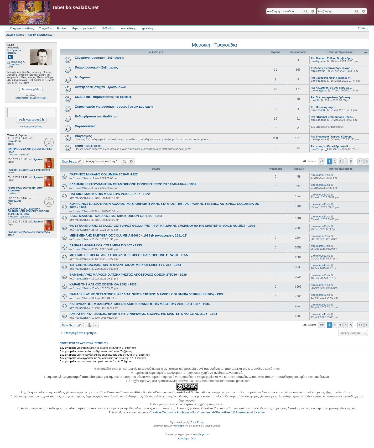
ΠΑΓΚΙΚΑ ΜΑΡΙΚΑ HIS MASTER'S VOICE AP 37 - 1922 (109, 194)
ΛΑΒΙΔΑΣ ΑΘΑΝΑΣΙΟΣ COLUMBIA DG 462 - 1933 (105, 245)
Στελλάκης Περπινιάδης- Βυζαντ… (332, 68)
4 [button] (345, 161)
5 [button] (351, 161)
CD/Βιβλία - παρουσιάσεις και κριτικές (103, 97)
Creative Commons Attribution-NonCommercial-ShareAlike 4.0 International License (207, 412)
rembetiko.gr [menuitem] (128, 28)
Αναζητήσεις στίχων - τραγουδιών (100, 87)
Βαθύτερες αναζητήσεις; (31, 126)
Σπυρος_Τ (322, 149)
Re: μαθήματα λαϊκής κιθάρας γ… (331, 77)
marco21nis (14, 141)
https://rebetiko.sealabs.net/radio (31, 98)
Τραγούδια (45, 28)
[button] (321, 161)
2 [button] (335, 161)
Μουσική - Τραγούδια (214, 44)
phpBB (178, 425)
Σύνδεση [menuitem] (363, 28)
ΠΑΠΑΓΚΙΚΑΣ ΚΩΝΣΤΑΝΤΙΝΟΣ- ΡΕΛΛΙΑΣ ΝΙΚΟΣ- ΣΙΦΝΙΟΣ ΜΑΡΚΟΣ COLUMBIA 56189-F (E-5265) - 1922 (146, 294)
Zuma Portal (196, 422)
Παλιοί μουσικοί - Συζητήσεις (96, 67)
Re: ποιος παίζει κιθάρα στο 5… (330, 146)
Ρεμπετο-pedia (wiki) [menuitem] (84, 28)
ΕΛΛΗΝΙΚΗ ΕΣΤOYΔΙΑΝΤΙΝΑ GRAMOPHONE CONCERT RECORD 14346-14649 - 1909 (132, 184)
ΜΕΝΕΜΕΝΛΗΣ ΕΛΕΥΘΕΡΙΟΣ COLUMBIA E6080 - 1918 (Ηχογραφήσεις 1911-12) (128, 235)
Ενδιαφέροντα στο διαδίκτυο (96, 116)
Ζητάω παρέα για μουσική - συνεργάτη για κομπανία (114, 106)
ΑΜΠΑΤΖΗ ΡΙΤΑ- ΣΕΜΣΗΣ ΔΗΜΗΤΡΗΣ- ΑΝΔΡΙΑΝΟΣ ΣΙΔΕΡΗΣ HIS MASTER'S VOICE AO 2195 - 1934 (143, 314)
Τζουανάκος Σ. (15, 64)
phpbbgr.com (202, 434)
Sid (318, 100)
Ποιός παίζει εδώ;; (88, 146)
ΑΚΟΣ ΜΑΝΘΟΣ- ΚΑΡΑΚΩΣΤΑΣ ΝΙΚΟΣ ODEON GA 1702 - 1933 (115, 216)
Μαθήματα (82, 77)
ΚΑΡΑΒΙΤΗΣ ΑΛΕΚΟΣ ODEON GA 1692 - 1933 (102, 284)
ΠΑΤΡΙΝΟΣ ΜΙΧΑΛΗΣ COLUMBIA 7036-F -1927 (103, 174)
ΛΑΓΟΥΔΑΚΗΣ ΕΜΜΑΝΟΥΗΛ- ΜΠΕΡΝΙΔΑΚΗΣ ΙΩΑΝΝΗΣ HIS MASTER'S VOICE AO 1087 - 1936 (139, 304)
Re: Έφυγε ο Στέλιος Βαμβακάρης (332, 58)
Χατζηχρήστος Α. (16, 61)
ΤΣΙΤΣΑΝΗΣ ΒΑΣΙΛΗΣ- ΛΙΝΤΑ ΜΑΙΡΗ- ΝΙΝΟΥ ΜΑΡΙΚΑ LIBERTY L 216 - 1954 (125, 265)
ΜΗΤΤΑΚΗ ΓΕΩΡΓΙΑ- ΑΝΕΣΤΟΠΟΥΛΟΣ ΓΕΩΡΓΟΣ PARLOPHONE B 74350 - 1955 (128, 255)
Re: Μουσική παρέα (323, 107)
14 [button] (360, 161)
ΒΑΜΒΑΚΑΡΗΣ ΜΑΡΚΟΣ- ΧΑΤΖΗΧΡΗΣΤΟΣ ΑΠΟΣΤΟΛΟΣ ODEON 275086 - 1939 (128, 274)
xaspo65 (321, 110)
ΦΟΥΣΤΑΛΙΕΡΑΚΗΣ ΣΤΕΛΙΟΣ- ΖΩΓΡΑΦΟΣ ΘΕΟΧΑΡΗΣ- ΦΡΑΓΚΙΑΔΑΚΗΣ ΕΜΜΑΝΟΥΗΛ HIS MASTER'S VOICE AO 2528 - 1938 (162, 225)
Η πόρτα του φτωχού (14, 51)
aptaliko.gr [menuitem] (148, 28)
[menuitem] (183, 439)
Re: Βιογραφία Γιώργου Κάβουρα (332, 136)
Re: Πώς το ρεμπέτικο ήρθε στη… (332, 97)
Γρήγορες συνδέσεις (22, 28)
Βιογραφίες (83, 136)
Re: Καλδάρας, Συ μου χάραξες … (332, 87)
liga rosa (38, 159)
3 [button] (340, 161)
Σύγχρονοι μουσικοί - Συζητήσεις (99, 57)
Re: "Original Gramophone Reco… (332, 117)
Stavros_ (321, 70)
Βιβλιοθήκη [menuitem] (108, 28)
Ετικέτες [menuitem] (61, 28)
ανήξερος (321, 90)
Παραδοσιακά (85, 126)
